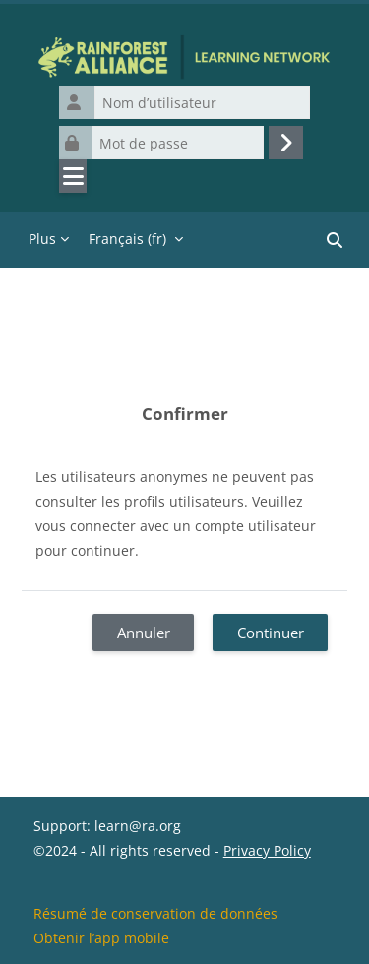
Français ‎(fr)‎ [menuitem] (127, 238)
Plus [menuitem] (42, 238)
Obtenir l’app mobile (101, 938)
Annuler (143, 632)
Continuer (270, 632)
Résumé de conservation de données (155, 913)
